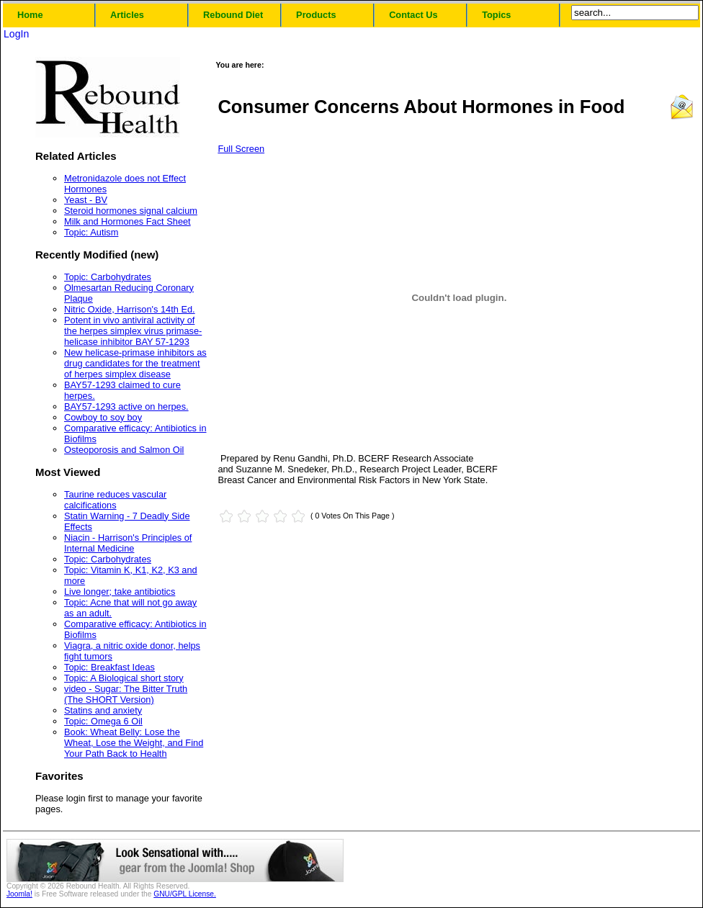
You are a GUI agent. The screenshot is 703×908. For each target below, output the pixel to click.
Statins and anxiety (103, 710)
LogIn (16, 34)
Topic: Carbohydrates (107, 276)
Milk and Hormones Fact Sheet (127, 221)
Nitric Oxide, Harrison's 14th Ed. (129, 309)
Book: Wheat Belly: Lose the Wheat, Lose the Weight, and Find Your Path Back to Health (133, 743)
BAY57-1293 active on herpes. (126, 406)
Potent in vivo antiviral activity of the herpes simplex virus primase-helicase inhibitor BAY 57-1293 (133, 331)
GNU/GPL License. (184, 894)
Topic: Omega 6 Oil (103, 721)
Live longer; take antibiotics (119, 591)
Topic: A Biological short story (124, 678)
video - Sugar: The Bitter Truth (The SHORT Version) (125, 694)
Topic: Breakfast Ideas (109, 667)
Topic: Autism (91, 232)
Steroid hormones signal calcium (130, 210)
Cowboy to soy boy (103, 417)
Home (30, 14)
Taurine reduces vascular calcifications (115, 500)
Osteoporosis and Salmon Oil (124, 449)
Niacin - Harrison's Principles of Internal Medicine (128, 543)
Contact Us (413, 14)
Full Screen (241, 148)
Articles (127, 14)
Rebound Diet (233, 14)
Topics (496, 14)
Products (316, 14)
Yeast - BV (85, 199)
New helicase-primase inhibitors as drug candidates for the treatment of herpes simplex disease (135, 363)
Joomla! (19, 894)
